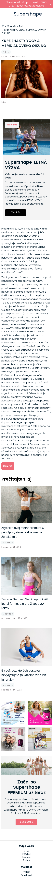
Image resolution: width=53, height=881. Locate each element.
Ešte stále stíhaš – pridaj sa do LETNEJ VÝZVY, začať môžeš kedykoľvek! (26, 4)
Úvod (26, 851)
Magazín (26, 857)
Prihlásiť (49, 14)
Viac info (15, 212)
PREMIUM (26, 854)
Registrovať (26, 875)
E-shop (26, 860)
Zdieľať (7, 466)
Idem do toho (26, 822)
